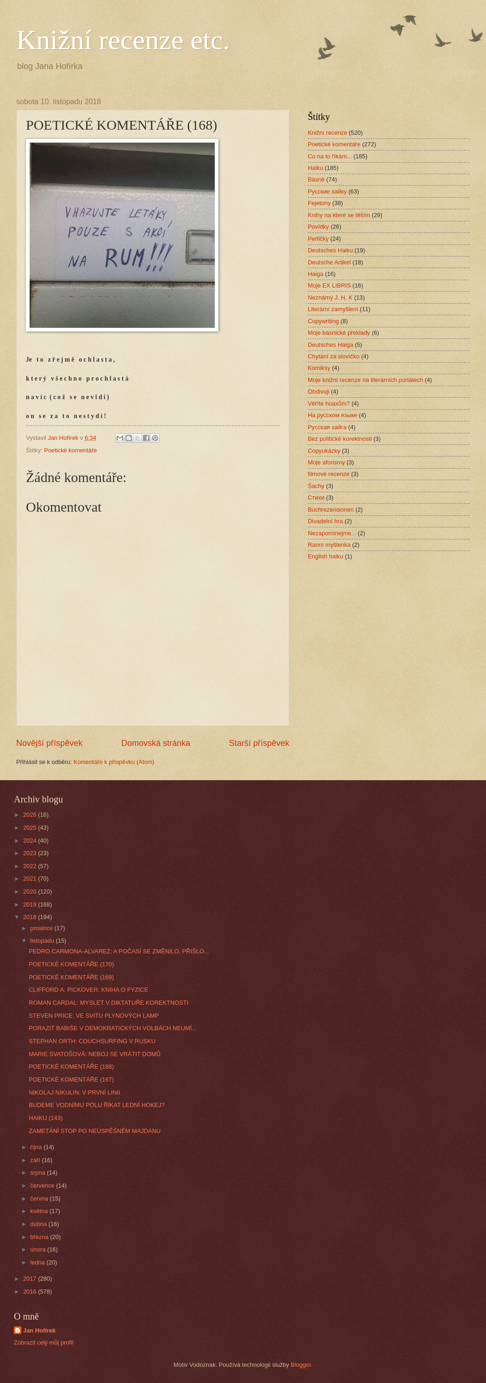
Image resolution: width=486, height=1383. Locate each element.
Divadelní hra (325, 521)
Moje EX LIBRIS (329, 285)
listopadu (43, 940)
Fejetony (319, 203)
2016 (30, 1291)
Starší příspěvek (259, 743)
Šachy (316, 485)
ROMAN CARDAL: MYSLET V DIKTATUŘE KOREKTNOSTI (108, 1002)
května (40, 1211)
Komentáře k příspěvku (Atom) (114, 761)
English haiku (325, 556)
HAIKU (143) (45, 1117)
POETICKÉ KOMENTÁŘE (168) (71, 1066)
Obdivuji (319, 391)
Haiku (315, 167)
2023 (30, 853)
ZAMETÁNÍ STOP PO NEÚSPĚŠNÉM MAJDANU (95, 1130)
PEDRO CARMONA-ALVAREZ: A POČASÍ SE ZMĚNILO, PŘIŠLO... (119, 951)
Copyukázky (324, 450)
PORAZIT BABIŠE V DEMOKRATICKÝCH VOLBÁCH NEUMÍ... (113, 1028)
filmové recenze (328, 473)
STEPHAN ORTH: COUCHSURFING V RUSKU (92, 1041)
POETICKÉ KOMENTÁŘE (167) (71, 1079)
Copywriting (323, 321)
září (36, 1160)
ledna (38, 1262)
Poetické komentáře (70, 450)
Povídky (318, 226)
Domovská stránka (155, 743)
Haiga (316, 273)
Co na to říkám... (330, 156)
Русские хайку (327, 191)
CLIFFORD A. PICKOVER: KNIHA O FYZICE (88, 989)
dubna (39, 1223)
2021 (30, 878)
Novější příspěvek (49, 743)
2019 (30, 904)
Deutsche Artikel (329, 262)
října (37, 1147)
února (38, 1249)
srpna (38, 1172)
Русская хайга (327, 427)
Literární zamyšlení (333, 309)
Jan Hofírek (39, 1330)
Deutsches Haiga (330, 344)
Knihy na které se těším (339, 215)
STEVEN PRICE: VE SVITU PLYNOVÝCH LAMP (94, 1015)
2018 (30, 917)
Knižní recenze (327, 132)
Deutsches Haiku (330, 250)
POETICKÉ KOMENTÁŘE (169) (71, 977)
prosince (42, 928)
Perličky (318, 238)
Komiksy (319, 367)
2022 (30, 866)
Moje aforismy (326, 462)
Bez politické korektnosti (340, 438)
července (43, 1185)
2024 (30, 840)
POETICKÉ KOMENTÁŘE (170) (71, 964)
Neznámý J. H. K (330, 297)
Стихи (316, 497)
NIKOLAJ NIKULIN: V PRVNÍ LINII (74, 1092)
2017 (30, 1278)
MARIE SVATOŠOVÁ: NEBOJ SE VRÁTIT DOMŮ (95, 1054)
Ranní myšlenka (329, 544)
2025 (30, 827)
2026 (30, 814)
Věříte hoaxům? (329, 403)
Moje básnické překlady (339, 332)
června (40, 1198)
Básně (316, 179)
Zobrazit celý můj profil (44, 1342)
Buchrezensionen (331, 509)
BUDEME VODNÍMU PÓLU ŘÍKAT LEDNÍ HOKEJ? (97, 1104)
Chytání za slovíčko (334, 356)
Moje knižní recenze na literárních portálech (365, 379)
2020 (30, 891)
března (40, 1236)
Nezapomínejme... (332, 533)
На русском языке (332, 415)
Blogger (301, 1364)
